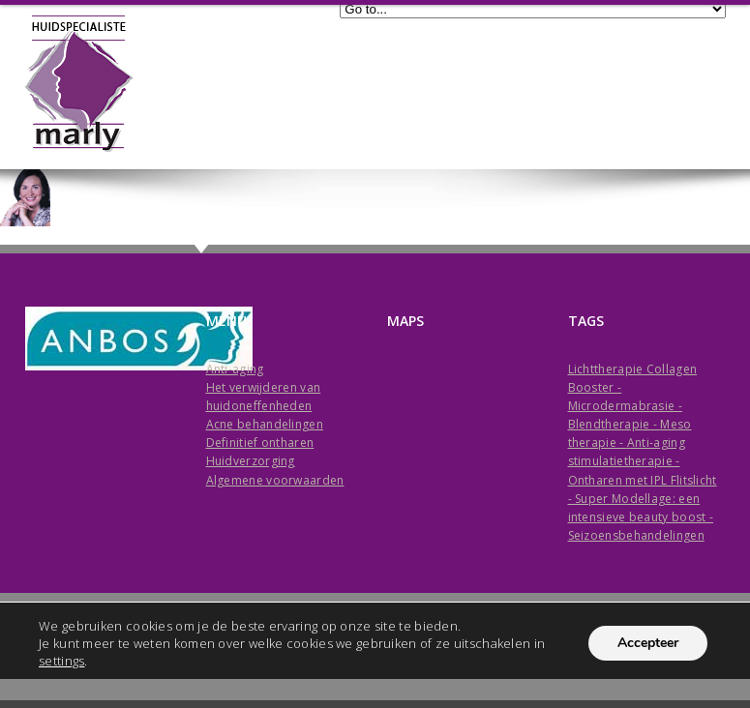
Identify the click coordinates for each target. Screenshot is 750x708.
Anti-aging (235, 369)
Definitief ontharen (260, 442)
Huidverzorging (250, 461)
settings (61, 660)
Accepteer (647, 643)
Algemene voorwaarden (275, 480)
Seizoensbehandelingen (636, 535)
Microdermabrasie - (625, 406)
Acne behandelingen (264, 424)
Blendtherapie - (614, 424)
